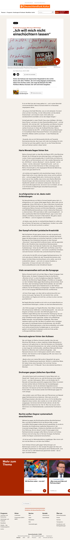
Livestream (17, 515)
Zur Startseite (26, 503)
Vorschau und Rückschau (4, 516)
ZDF (28, 537)
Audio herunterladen (30, 74)
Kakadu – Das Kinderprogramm (5, 525)
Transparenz (60, 522)
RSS (30, 522)
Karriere (59, 519)
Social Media (46, 517)
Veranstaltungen (33, 524)
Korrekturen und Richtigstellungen (61, 524)
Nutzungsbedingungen (38, 536)
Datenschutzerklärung (23, 536)
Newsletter (31, 519)
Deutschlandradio (61, 515)
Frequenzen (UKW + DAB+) (20, 518)
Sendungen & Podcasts (19, 12)
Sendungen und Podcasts (5, 519)
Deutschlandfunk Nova (40, 2)
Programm (10, 12)
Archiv (33, 12)
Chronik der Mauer (48, 537)
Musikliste (28, 12)
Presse (58, 517)
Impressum (49, 536)
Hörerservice (46, 515)
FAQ (30, 515)
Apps (30, 517)
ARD (24, 537)
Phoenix (34, 537)
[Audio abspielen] (56, 61)
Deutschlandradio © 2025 (35, 534)
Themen (3, 12)
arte (40, 537)
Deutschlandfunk (29, 2)
